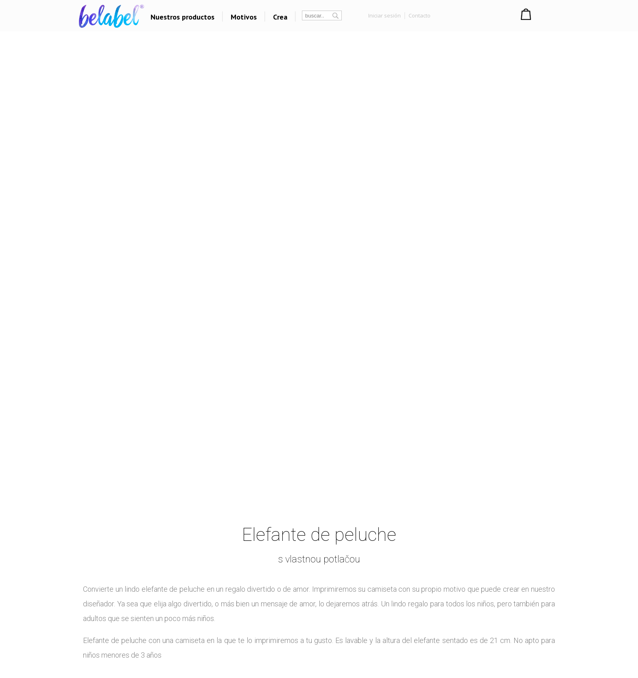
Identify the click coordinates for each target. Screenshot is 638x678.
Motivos (244, 17)
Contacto (419, 15)
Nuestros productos (182, 17)
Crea (280, 17)
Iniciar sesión (384, 15)
